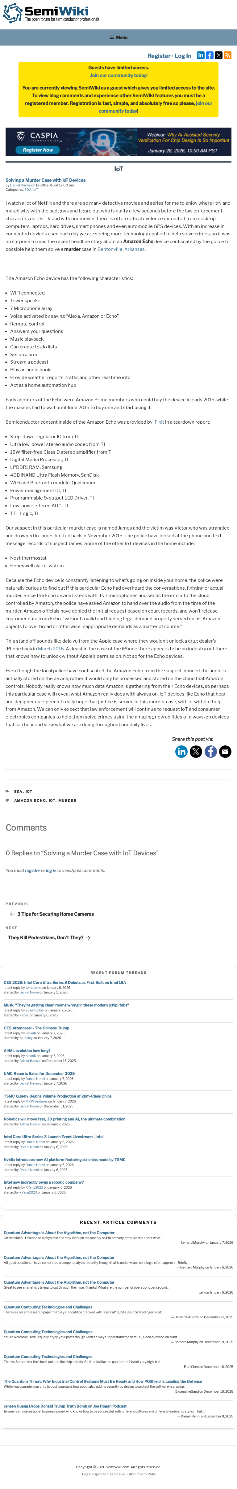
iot (52, 800)
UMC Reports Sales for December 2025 (39, 1073)
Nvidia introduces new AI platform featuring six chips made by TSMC (65, 1159)
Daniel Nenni (29, 992)
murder (67, 800)
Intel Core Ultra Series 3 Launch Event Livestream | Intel (53, 1136)
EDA (27, 189)
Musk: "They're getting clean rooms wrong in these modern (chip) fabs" (66, 1005)
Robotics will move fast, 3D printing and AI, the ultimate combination (64, 1119)
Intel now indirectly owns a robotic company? (44, 1182)
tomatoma (34, 988)
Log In (183, 56)
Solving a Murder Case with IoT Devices (45, 180)
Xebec (24, 1015)
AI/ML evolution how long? (27, 1050)
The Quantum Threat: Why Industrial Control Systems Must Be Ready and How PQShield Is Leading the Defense (103, 1381)
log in (51, 870)
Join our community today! (119, 75)
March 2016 (51, 649)
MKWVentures (37, 1101)
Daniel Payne (20, 185)
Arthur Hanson (30, 1061)
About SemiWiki (142, 1474)
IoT (35, 189)
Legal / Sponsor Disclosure (104, 1474)
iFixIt (158, 422)
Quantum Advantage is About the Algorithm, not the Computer (59, 1232)
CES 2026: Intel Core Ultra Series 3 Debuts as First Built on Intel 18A (65, 982)
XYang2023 (34, 1188)
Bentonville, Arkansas (121, 249)
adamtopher (35, 1010)
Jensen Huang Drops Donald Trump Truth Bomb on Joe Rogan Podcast (65, 1406)
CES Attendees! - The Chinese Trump (36, 1028)
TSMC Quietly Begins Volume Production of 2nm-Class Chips (57, 1096)
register (32, 870)
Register (159, 56)
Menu (118, 37)
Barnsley (26, 1038)
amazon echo (30, 800)
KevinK (31, 1033)
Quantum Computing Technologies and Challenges (48, 1307)
